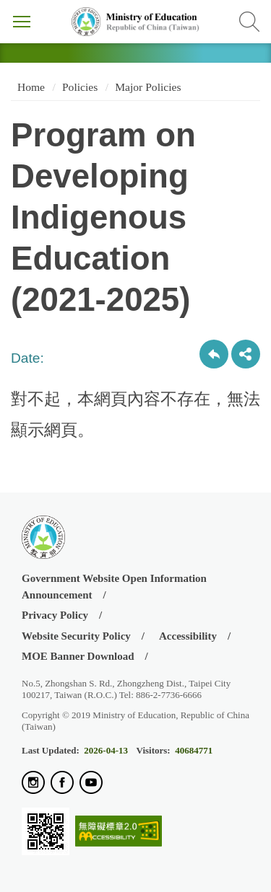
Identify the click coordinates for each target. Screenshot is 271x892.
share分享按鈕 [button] (245, 354)
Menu (21, 21)
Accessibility (188, 636)
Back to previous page (213, 354)
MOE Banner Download (78, 656)
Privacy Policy (55, 615)
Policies (80, 87)
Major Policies (148, 87)
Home (29, 87)
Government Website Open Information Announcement (114, 587)
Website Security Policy (76, 636)
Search (249, 21)
